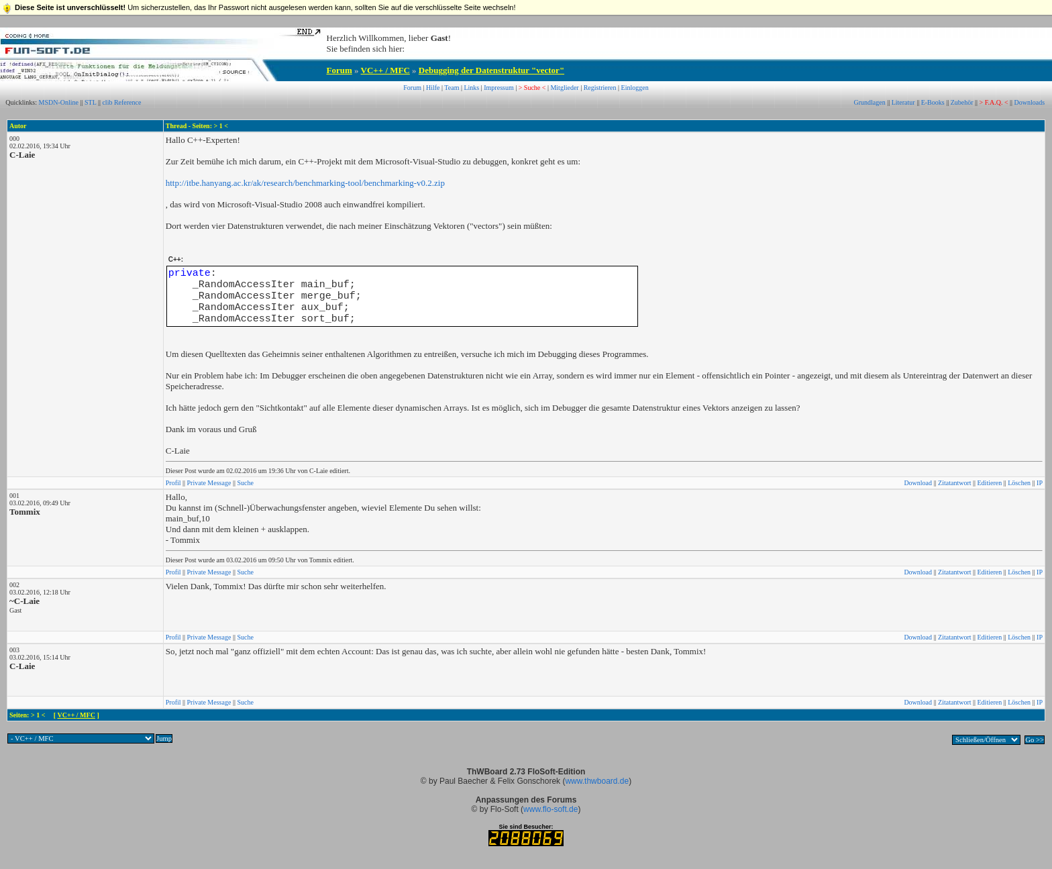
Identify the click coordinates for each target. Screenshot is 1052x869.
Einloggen (635, 87)
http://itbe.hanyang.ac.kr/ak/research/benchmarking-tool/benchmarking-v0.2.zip (305, 183)
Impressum (498, 87)
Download (918, 483)
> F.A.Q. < (994, 102)
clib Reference (121, 102)
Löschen (1019, 483)
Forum (339, 70)
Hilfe (433, 87)
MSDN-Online (58, 102)
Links (471, 87)
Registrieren (600, 87)
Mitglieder (564, 87)
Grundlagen (869, 102)
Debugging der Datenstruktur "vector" (491, 70)
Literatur (903, 102)
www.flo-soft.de (550, 809)
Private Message (209, 483)
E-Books (933, 102)
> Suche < (532, 87)
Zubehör (962, 102)
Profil (173, 483)
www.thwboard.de (597, 781)
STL (90, 102)
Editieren (990, 483)
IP (1040, 483)
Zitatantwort (954, 483)
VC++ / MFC (385, 70)
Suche (245, 483)
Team (451, 87)
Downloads (1029, 102)
